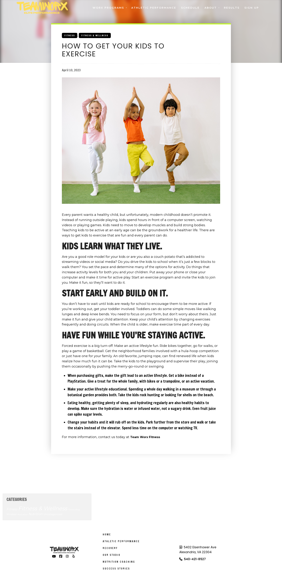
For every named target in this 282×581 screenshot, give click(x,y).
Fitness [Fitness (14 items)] (11, 509)
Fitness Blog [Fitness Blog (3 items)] (74, 509)
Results (232, 7)
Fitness (69, 35)
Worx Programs (108, 7)
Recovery (110, 548)
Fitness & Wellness (94, 35)
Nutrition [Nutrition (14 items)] (35, 514)
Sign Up (251, 7)
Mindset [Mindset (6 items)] (11, 514)
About (210, 7)
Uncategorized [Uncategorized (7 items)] (52, 514)
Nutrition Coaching (119, 562)
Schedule (190, 7)
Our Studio (111, 555)
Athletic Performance (153, 7)
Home (107, 534)
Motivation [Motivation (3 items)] (22, 514)
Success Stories (116, 568)
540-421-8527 (195, 559)
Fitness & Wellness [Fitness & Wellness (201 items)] (42, 508)
